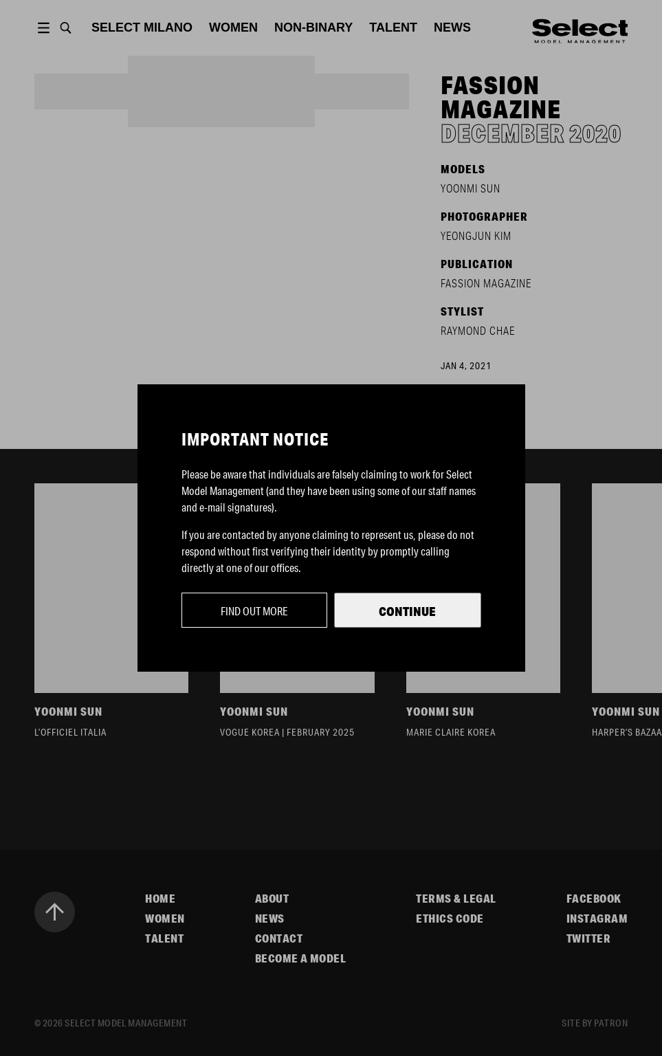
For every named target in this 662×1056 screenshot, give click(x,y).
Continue (407, 611)
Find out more (254, 611)
